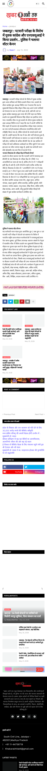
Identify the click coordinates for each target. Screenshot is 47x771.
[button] (3, 4)
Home (5, 26)
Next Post (39, 414)
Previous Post (9, 414)
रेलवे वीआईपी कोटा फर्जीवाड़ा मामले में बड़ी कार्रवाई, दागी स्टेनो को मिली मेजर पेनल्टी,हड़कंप (12, 332)
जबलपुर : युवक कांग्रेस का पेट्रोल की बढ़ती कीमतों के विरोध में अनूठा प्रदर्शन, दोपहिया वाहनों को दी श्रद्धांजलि (33, 333)
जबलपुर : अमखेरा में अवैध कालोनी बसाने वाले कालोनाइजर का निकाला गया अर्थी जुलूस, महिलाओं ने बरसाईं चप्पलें (12, 365)
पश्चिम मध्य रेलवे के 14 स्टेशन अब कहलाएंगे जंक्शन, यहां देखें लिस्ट (30, 628)
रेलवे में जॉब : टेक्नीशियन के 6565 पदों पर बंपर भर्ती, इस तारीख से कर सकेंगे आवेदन (31, 655)
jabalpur (12, 26)
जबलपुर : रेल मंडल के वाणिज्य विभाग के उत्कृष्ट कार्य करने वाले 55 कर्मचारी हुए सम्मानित (31, 642)
